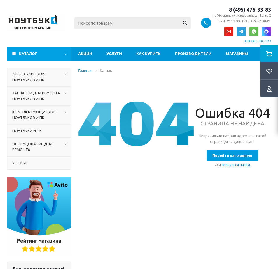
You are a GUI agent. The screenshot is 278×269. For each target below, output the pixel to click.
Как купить (148, 54)
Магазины (237, 54)
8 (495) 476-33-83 (250, 9)
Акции (85, 54)
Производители (193, 54)
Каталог (28, 54)
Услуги (114, 54)
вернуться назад (236, 165)
